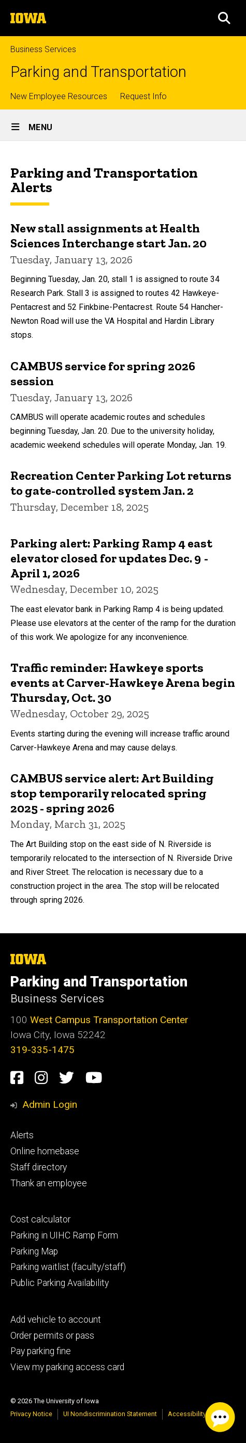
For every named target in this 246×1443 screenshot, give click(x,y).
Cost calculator (40, 1219)
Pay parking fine (40, 1351)
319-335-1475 (42, 1050)
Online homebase (44, 1151)
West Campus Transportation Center (109, 1020)
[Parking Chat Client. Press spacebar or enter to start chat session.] (220, 1417)
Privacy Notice (31, 1414)
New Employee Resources (58, 96)
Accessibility (187, 1414)
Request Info (143, 96)
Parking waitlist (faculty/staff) (68, 1267)
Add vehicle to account (55, 1319)
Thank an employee (48, 1183)
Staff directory (38, 1167)
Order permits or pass (52, 1335)
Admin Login (49, 1104)
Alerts (22, 1135)
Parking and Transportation (98, 72)
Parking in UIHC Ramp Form (64, 1235)
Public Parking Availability (59, 1283)
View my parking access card (67, 1367)
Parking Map (34, 1251)
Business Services (43, 49)
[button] (224, 18)
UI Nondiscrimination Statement (110, 1414)
